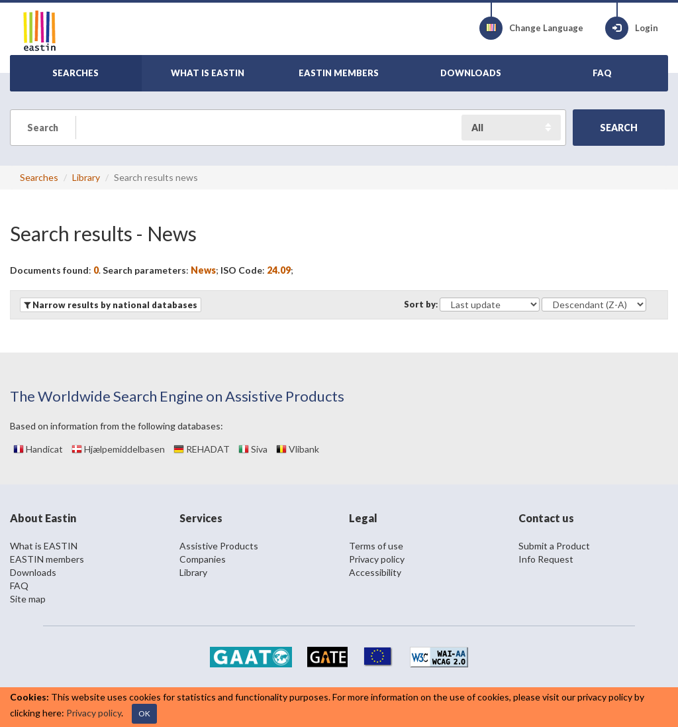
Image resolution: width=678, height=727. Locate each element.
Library (86, 177)
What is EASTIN (43, 545)
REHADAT (201, 449)
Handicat (38, 449)
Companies (202, 559)
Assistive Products (218, 545)
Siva (252, 449)
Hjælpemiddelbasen (118, 449)
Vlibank (297, 449)
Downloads (33, 572)
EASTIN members (47, 559)
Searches (39, 177)
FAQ (19, 585)
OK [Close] (144, 713)
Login (631, 28)
